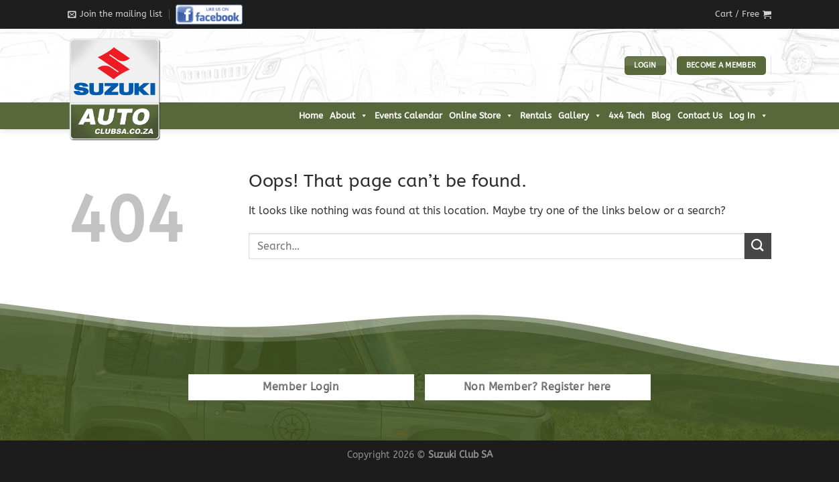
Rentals (536, 115)
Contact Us (699, 115)
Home (311, 115)
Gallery (580, 115)
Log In (748, 115)
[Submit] (758, 246)
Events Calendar (408, 115)
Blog (661, 115)
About (349, 115)
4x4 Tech (626, 115)
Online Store (481, 115)
